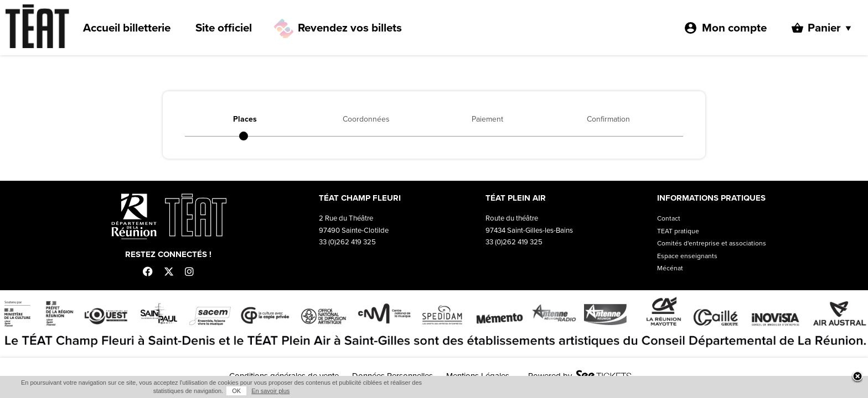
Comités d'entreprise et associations (711, 243)
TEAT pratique (678, 231)
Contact (668, 218)
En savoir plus (684, 390)
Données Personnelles (392, 376)
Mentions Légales (477, 376)
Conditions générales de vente (284, 376)
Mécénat (670, 268)
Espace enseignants (687, 256)
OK (650, 390)
